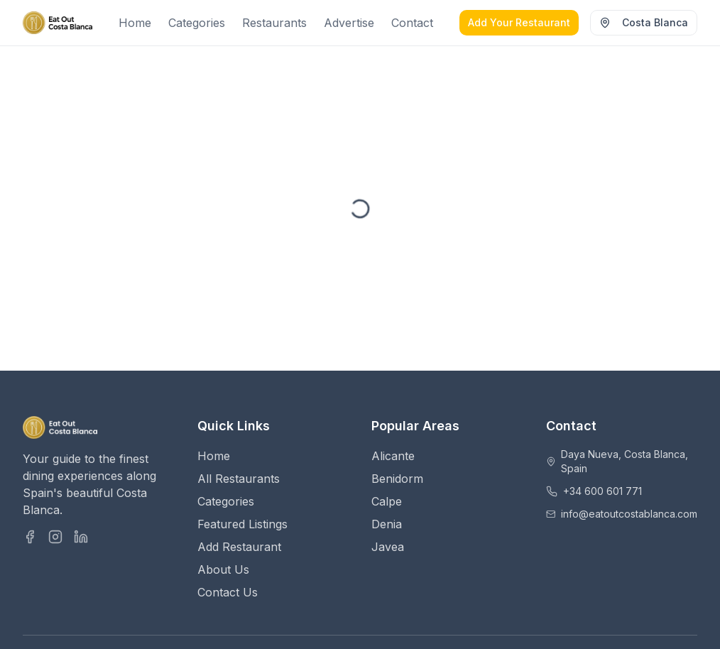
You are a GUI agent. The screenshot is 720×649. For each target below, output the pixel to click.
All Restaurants (238, 478)
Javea (387, 547)
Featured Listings (242, 524)
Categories (196, 23)
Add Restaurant (239, 547)
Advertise (349, 23)
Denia (386, 524)
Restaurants (274, 23)
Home (135, 23)
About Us (223, 569)
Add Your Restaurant (519, 22)
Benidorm (397, 478)
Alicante (393, 456)
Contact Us (227, 592)
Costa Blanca (643, 22)
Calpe (386, 501)
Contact (412, 23)
